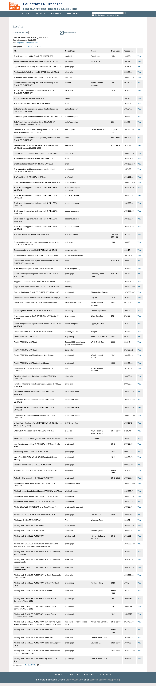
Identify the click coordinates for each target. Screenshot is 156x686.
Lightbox (20, 42)
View (139, 56)
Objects (40, 13)
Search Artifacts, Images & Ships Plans (50, 9)
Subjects (73, 13)
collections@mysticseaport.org (105, 680)
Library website (73, 680)
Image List (30, 42)
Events (56, 13)
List (36, 42)
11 (40, 47)
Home (25, 13)
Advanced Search (113, 15)
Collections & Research (43, 4)
